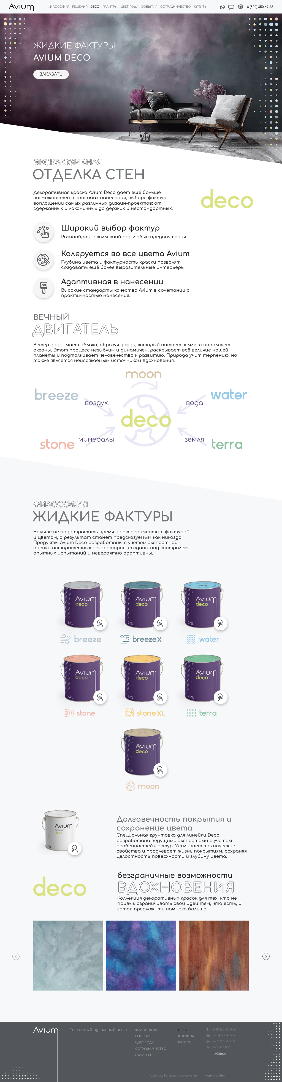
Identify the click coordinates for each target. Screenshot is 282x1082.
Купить (200, 6)
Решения (80, 6)
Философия (58, 6)
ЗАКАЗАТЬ (51, 74)
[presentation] (16, 956)
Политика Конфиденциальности (172, 1075)
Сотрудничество (175, 6)
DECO (182, 1030)
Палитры (109, 6)
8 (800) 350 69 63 (260, 7)
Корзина (186, 1036)
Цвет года (129, 6)
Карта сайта (215, 1075)
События (149, 6)
